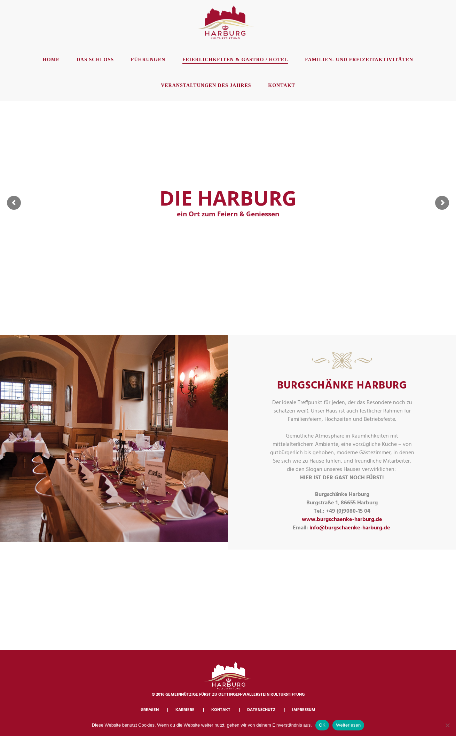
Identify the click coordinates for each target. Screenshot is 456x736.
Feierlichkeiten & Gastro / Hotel (235, 59)
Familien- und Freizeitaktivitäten (359, 59)
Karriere (185, 709)
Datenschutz (261, 709)
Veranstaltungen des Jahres (206, 85)
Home (51, 59)
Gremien (150, 709)
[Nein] (447, 725)
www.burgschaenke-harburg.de (342, 519)
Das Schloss (95, 59)
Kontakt (281, 85)
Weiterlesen (348, 725)
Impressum (303, 709)
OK (322, 725)
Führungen (148, 59)
